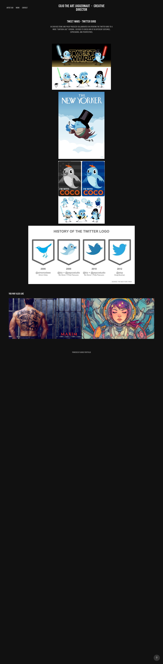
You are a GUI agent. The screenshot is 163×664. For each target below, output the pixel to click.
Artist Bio (10, 8)
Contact (25, 8)
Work (17, 8)
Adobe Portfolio (85, 352)
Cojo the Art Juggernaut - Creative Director (82, 7)
